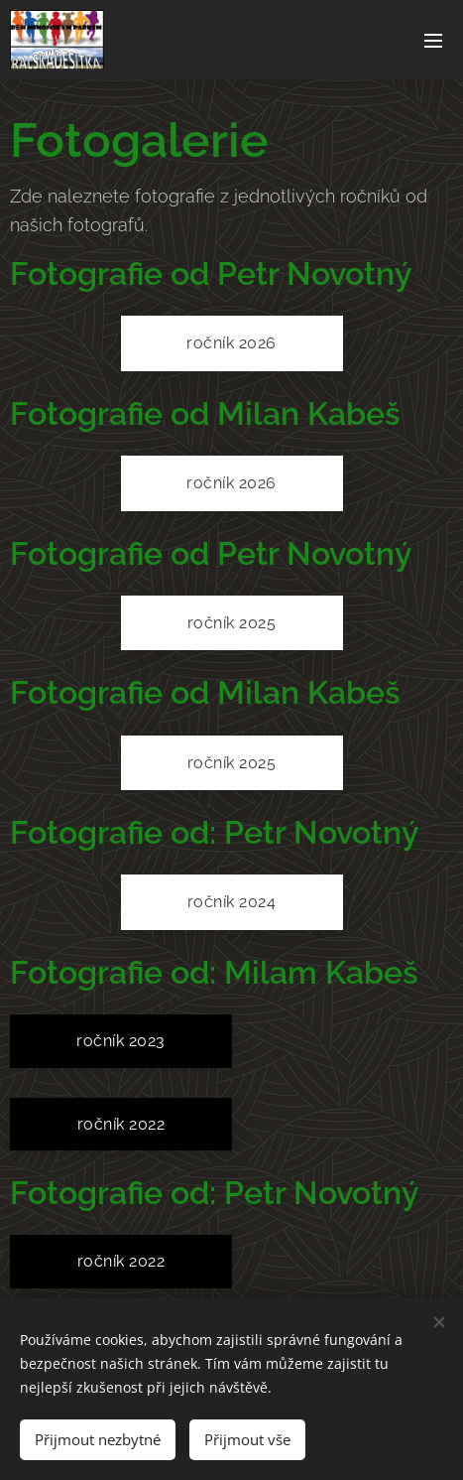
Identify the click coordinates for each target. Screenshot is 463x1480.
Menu (433, 41)
